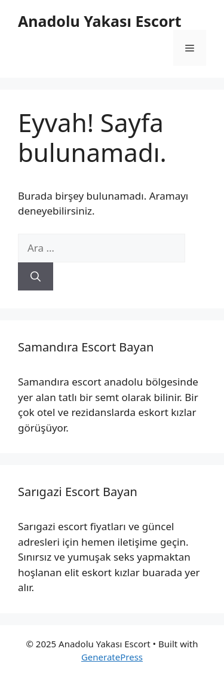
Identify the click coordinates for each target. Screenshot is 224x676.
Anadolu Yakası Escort (100, 21)
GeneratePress (112, 657)
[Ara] (35, 276)
